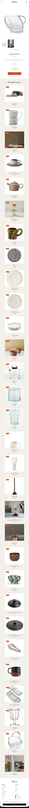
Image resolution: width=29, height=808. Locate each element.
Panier (16, 786)
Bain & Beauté (4, 795)
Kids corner (3, 793)
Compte (16, 788)
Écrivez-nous (18, 796)
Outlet (3, 797)
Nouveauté (3, 788)
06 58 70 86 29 (18, 798)
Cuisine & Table (16, 49)
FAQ (15, 791)
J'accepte (14, 804)
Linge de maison (4, 791)
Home (11, 49)
